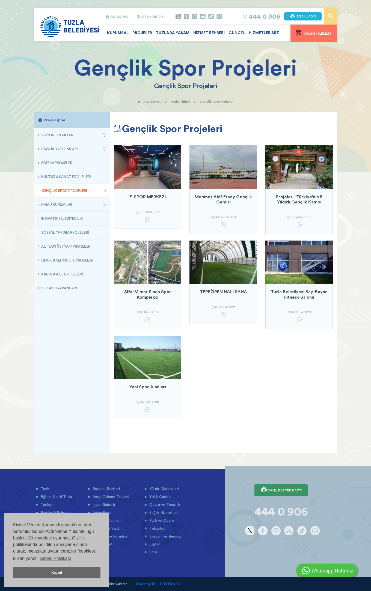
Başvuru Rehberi (105, 488)
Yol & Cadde (159, 496)
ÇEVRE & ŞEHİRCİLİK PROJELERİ (67, 260)
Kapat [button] (56, 572)
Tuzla (45, 488)
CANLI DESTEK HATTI (281, 490)
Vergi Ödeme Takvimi (110, 496)
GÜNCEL (236, 32)
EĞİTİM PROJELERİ (56, 163)
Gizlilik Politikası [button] (55, 558)
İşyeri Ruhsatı (103, 504)
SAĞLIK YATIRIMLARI (59, 149)
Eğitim (154, 544)
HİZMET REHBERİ (209, 32)
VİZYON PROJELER (56, 135)
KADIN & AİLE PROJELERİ (61, 274)
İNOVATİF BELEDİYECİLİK (61, 218)
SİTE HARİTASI (150, 16)
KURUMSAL (118, 32)
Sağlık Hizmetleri (163, 512)
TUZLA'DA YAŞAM (172, 32)
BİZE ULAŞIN (303, 16)
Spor (153, 552)
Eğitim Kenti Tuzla (56, 496)
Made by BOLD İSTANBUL (159, 583)
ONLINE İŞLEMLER (314, 32)
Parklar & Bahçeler (56, 512)
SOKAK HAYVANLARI (58, 288)
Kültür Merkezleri (163, 488)
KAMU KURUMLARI (56, 204)
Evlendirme (101, 512)
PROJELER (142, 32)
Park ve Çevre (161, 520)
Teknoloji (156, 528)
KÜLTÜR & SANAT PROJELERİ (65, 177)
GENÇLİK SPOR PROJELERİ (63, 190)
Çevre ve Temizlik (164, 504)
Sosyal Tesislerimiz (164, 536)
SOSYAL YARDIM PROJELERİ (64, 232)
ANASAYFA (116, 16)
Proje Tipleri (180, 102)
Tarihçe (47, 504)
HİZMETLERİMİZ (264, 32)
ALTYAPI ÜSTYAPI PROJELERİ (65, 246)
